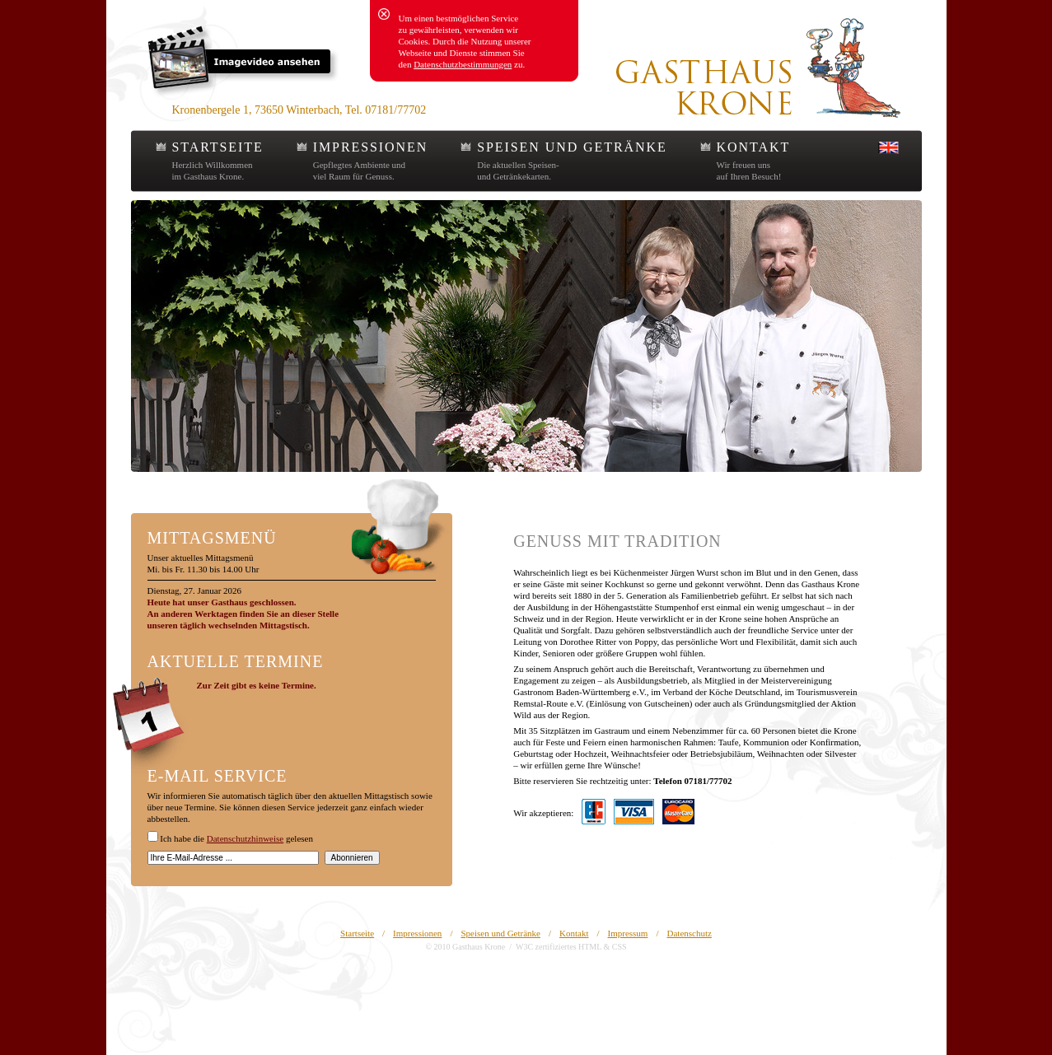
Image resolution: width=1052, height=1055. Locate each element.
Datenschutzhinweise (245, 838)
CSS (619, 946)
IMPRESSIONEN (370, 147)
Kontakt (573, 933)
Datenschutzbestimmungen (463, 64)
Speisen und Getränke (500, 933)
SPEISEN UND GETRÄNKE (571, 147)
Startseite (357, 933)
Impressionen (417, 933)
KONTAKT (753, 147)
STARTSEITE (218, 147)
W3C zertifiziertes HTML (558, 946)
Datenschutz (689, 933)
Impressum (628, 933)
